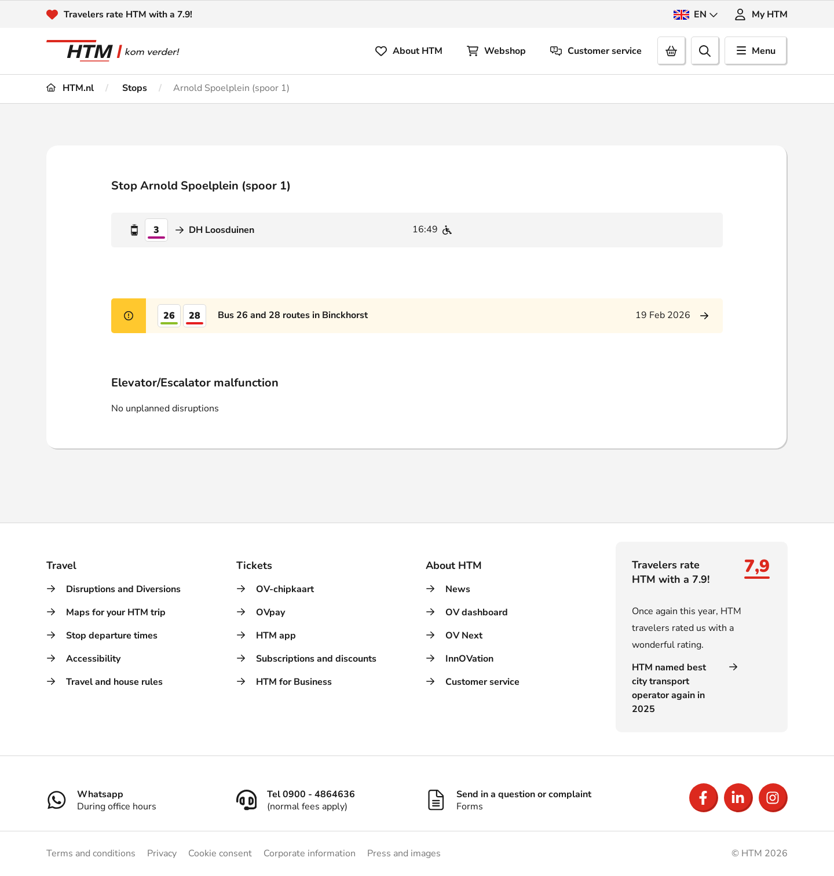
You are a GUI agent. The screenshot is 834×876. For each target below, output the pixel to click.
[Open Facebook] (703, 797)
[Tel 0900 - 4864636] (322, 800)
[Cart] (671, 50)
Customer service (596, 51)
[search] (705, 50)
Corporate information (310, 853)
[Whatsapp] (132, 800)
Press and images (404, 853)
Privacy (162, 853)
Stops (133, 88)
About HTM (408, 51)
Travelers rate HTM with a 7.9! (129, 14)
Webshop (496, 51)
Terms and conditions (91, 853)
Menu (756, 51)
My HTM (761, 14)
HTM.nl (70, 88)
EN (696, 14)
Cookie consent (220, 853)
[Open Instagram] (773, 797)
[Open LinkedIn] (738, 797)
